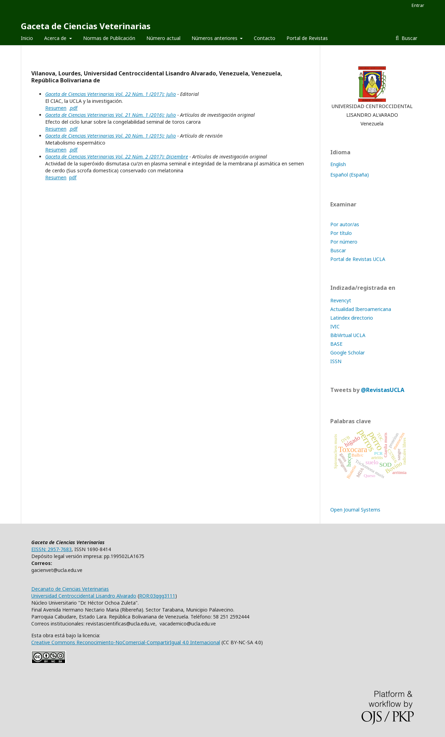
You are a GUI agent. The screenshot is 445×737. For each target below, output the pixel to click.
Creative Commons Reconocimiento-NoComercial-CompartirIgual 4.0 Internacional (125, 642)
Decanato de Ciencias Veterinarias (70, 588)
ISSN (335, 361)
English (338, 164)
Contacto (264, 38)
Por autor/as (344, 224)
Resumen (55, 108)
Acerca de (56, 38)
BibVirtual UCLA (347, 335)
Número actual (163, 38)
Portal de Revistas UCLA (357, 259)
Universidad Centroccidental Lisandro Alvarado (83, 595)
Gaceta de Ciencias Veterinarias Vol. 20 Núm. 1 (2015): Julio (110, 135)
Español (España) (349, 174)
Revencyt (340, 300)
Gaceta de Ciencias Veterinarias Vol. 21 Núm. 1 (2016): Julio (110, 115)
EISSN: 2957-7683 (51, 549)
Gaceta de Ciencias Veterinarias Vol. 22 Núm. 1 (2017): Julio (110, 94)
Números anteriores (215, 38)
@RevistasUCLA (382, 390)
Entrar (418, 5)
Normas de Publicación (109, 38)
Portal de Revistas (307, 38)
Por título (341, 233)
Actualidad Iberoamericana (360, 309)
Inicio (27, 38)
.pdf (73, 108)
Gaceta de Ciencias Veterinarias (86, 26)
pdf (72, 177)
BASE (336, 344)
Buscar (408, 38)
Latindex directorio (351, 317)
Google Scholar (347, 352)
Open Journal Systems (355, 509)
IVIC (335, 326)
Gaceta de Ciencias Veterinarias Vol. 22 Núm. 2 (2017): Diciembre (116, 156)
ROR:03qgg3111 (157, 595)
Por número (343, 241)
